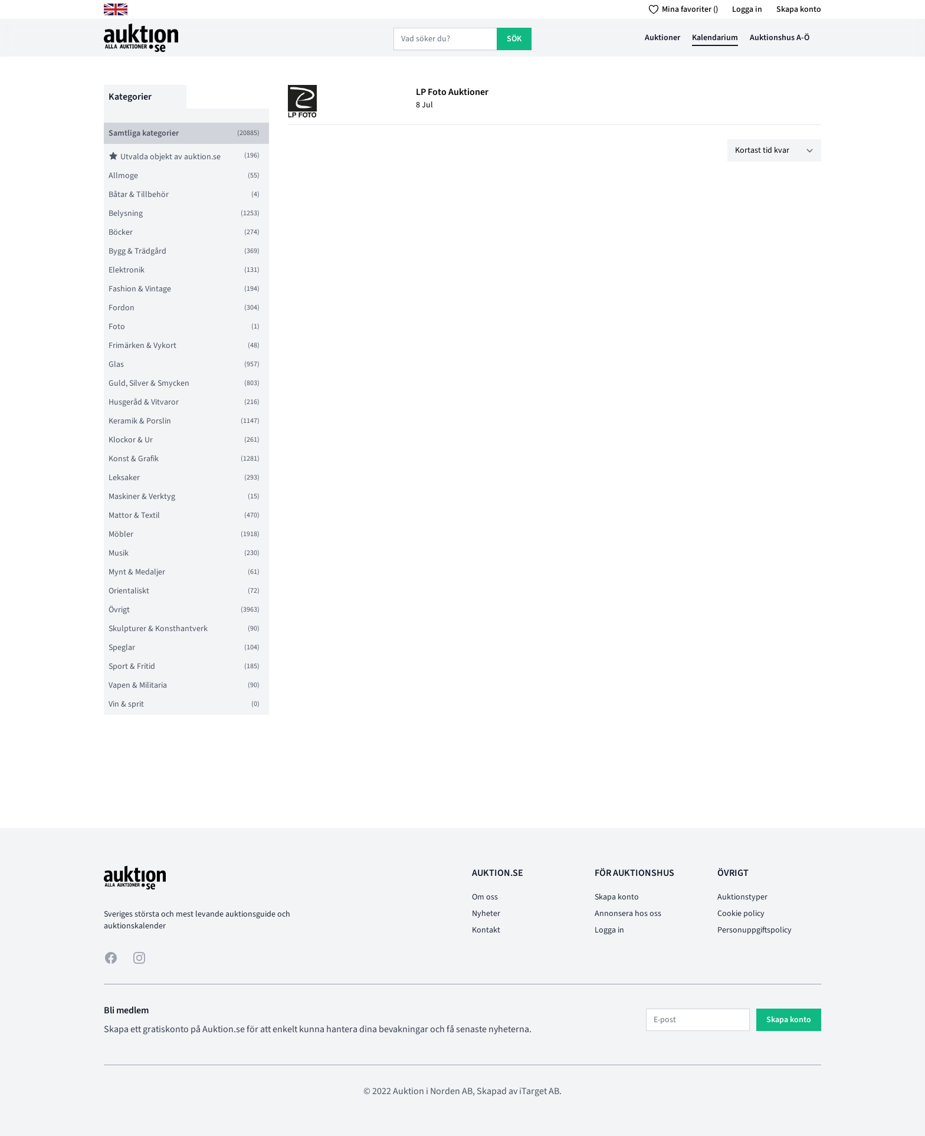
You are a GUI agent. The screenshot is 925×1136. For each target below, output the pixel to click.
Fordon (122, 308)
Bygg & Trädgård (137, 251)
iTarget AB (539, 1091)
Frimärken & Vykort (142, 346)
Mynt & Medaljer (137, 572)
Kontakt (486, 930)
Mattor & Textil (134, 515)
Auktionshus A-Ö (779, 38)
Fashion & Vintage (140, 289)
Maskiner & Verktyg (142, 497)
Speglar (122, 648)
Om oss (485, 897)
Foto (117, 327)
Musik (119, 553)
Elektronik (127, 270)
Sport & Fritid (132, 666)
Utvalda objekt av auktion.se (165, 157)
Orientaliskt (129, 591)
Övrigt (119, 610)
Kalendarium (715, 38)
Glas (116, 364)
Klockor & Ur (131, 440)
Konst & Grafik (134, 459)
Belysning (126, 213)
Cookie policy (741, 914)
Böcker (121, 232)
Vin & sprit (126, 704)
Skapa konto (798, 9)
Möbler (121, 534)
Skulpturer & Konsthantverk (158, 629)
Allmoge (123, 176)
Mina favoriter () (681, 9)
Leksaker (124, 478)
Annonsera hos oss (628, 914)
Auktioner (662, 38)
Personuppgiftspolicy (754, 930)
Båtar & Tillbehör (139, 195)
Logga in (747, 9)
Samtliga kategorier (144, 133)
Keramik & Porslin (140, 421)
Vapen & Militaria (138, 685)
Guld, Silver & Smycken (149, 383)
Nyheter (486, 914)
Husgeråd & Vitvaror (144, 402)
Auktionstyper (742, 897)
